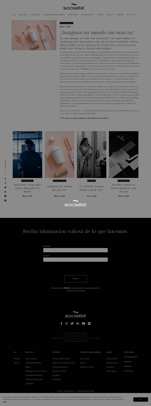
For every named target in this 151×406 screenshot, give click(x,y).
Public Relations (31, 359)
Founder (17, 359)
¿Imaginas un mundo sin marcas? (59, 188)
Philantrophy (111, 371)
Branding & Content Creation (36, 371)
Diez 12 (83, 363)
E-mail (46, 256)
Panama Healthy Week (61, 359)
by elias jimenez (66, 23)
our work (91, 181)
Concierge (29, 383)
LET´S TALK (131, 15)
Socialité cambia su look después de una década (123, 188)
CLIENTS (100, 15)
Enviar (75, 279)
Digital (27, 367)
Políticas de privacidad (85, 391)
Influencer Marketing (33, 363)
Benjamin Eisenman (87, 367)
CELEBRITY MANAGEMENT (53, 15)
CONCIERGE (73, 15)
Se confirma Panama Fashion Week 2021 (91, 188)
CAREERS (120, 15)
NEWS (109, 15)
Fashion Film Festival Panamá (63, 363)
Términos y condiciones (65, 391)
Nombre (47, 246)
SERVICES (22, 15)
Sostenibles (56, 379)
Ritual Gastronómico (60, 367)
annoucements (27, 181)
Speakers (56, 375)
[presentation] (61, 268)
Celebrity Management (34, 379)
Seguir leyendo (27, 202)
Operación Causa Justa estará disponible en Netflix (27, 188)
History (16, 363)
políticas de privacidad (76, 291)
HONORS (34, 15)
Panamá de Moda (59, 371)
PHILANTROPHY (87, 15)
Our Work (110, 367)
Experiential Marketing (33, 375)
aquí (5, 402)
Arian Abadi (84, 359)
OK (140, 399)
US (13, 15)
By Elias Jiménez (112, 363)
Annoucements (111, 359)
